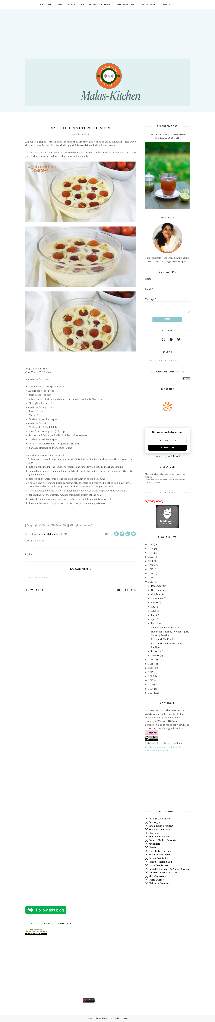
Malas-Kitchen (99, 1018)
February (156, 651)
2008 (151, 688)
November (157, 590)
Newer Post (36, 590)
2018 (150, 573)
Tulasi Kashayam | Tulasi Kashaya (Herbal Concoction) (167, 136)
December (156, 585)
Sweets (40, 541)
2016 (150, 581)
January (155, 655)
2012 (150, 672)
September (157, 598)
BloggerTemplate (122, 1018)
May (153, 615)
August (154, 602)
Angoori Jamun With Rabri (165, 627)
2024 (151, 548)
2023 (151, 552)
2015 (150, 659)
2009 (151, 684)
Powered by (167, 456)
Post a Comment (38, 577)
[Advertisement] (107, 30)
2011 (150, 676)
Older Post (125, 590)
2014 (150, 663)
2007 (151, 692)
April (153, 619)
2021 (150, 561)
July (153, 606)
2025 (150, 544)
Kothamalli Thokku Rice (163, 639)
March (154, 623)
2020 (151, 565)
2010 (150, 680)
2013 (150, 667)
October (155, 594)
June (153, 610)
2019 (150, 569)
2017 (150, 577)
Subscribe (167, 447)
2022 (150, 556)
